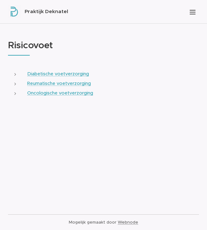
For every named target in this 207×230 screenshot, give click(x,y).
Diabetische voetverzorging (58, 74)
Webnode (128, 222)
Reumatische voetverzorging (59, 83)
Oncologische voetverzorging (60, 93)
